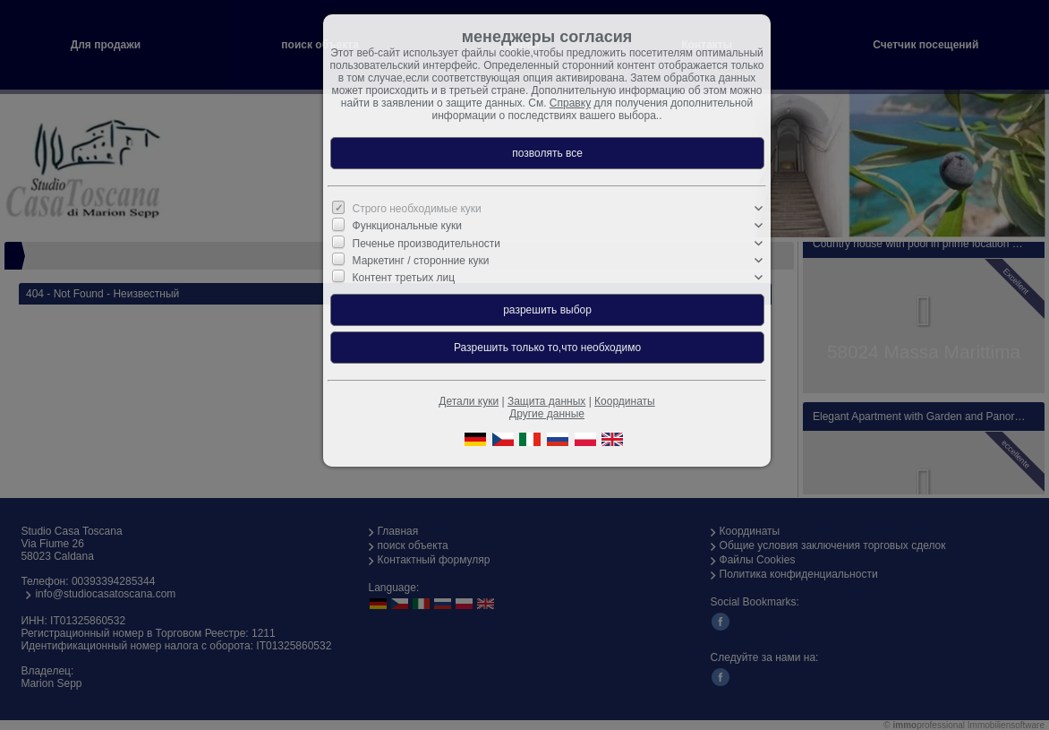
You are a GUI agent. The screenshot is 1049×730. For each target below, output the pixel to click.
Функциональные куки (407, 225)
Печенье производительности (427, 242)
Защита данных (546, 401)
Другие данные (546, 414)
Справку (570, 103)
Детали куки (469, 401)
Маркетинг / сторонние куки (421, 260)
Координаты (624, 401)
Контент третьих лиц (404, 277)
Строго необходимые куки (417, 208)
